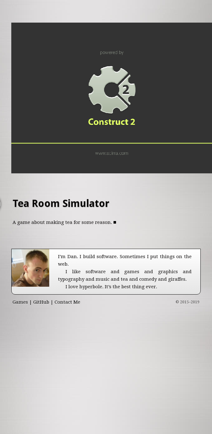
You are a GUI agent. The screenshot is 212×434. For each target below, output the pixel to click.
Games (20, 302)
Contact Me (67, 302)
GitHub (41, 302)
